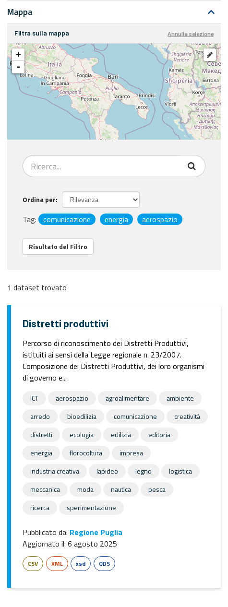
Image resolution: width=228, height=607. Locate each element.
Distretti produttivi (65, 323)
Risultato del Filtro (58, 246)
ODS (104, 563)
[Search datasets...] (101, 166)
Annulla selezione (191, 33)
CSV (33, 563)
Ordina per (39, 199)
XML (57, 563)
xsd (80, 563)
